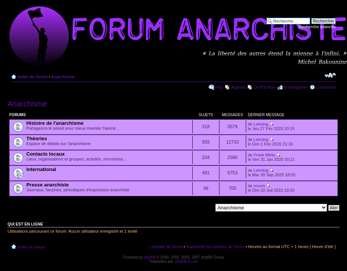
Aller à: (205, 207)
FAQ (219, 87)
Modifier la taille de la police (330, 75)
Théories (36, 138)
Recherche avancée (317, 26)
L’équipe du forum (165, 246)
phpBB (149, 257)
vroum (259, 185)
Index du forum (32, 76)
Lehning (261, 124)
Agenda (238, 87)
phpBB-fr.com (186, 261)
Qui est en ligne (25, 224)
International (41, 169)
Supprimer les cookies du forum (215, 246)
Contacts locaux (45, 154)
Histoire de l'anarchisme (55, 123)
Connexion (326, 87)
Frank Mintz (264, 155)
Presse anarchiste (47, 185)
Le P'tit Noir (264, 87)
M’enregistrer (295, 87)
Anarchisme (63, 76)
